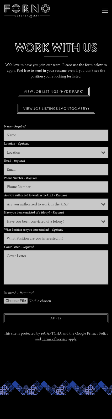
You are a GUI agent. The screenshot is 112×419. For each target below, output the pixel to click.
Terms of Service (54, 340)
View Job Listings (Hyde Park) (54, 91)
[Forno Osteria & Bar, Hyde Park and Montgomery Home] (56, 11)
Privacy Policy (97, 334)
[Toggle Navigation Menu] (105, 11)
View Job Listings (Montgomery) (56, 109)
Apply (56, 318)
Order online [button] (56, 413)
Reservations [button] (56, 400)
